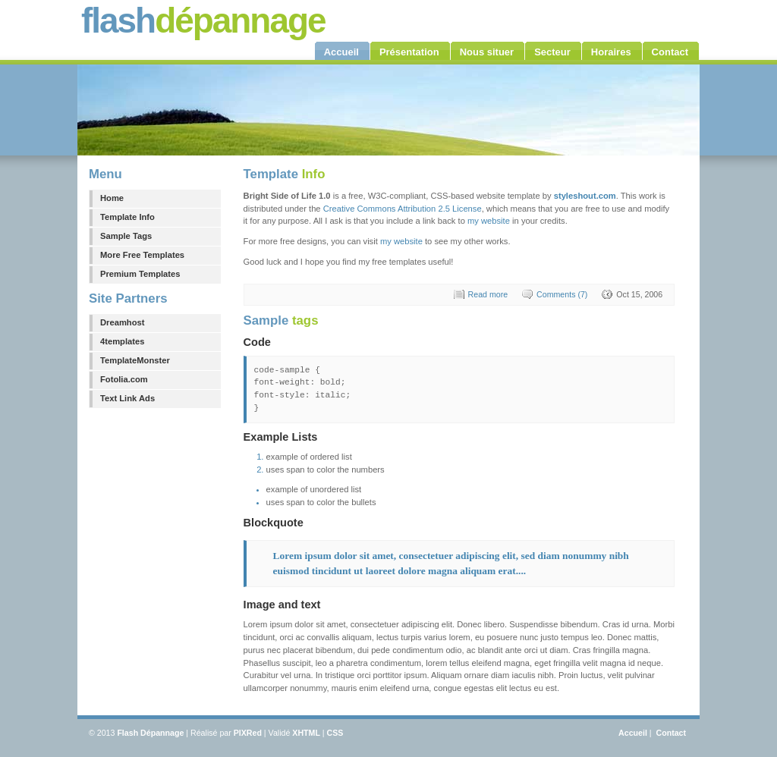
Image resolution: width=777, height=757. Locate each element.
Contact (671, 732)
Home (112, 198)
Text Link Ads (127, 398)
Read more (488, 294)
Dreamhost (122, 322)
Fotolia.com (124, 379)
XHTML (306, 732)
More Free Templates (142, 254)
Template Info (127, 216)
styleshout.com (585, 195)
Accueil (632, 732)
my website (488, 220)
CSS (335, 732)
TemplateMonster (135, 360)
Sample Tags (126, 235)
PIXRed (248, 732)
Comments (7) (561, 294)
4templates (122, 341)
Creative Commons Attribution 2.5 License (402, 208)
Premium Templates (140, 273)
